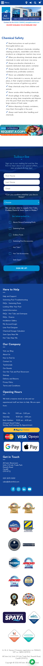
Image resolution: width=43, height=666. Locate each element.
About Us (6, 354)
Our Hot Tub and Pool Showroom (16, 372)
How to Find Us (9, 358)
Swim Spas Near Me (10, 334)
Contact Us (7, 361)
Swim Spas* (17, 260)
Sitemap (6, 375)
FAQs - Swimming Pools (12, 303)
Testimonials (7, 365)
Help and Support (10, 296)
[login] (31, 2)
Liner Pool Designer (10, 327)
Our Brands (7, 368)
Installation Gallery (10, 321)
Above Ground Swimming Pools (24, 222)
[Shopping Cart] (40, 2)
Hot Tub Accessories (21, 254)
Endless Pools (18, 235)
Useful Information (10, 310)
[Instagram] (18, 489)
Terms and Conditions (11, 386)
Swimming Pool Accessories (23, 241)
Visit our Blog (8, 351)
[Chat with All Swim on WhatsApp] (32, 662)
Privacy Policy (8, 382)
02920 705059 (19, 22)
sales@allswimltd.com (32, 22)
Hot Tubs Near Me (10, 338)
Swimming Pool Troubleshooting (15, 300)
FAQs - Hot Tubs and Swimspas (15, 314)
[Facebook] (13, 489)
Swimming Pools (18, 228)
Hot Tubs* (17, 247)
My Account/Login (10, 324)
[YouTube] (29, 489)
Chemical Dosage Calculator (14, 331)
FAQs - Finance (8, 317)
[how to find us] (26, 2)
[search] (35, 2)
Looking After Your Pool (12, 307)
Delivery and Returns (11, 379)
